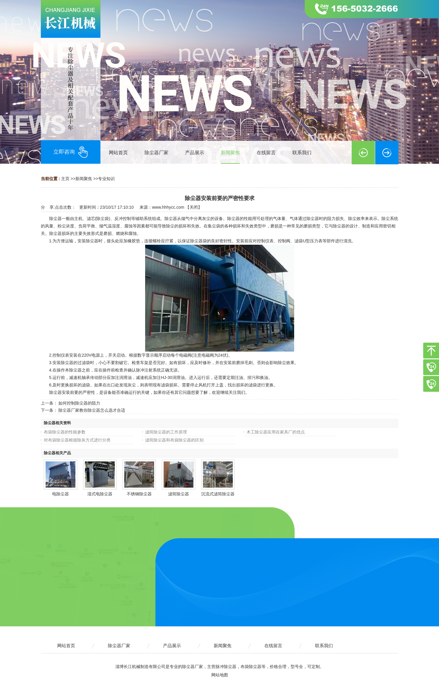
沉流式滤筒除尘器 (218, 493)
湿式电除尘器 (99, 493)
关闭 (194, 207)
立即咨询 (70, 152)
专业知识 (106, 178)
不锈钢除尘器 (139, 493)
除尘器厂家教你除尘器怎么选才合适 (91, 410)
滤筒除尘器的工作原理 (166, 432)
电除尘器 (60, 493)
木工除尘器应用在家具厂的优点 (275, 432)
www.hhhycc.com (168, 207)
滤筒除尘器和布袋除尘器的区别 (174, 440)
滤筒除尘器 (178, 493)
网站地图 (219, 674)
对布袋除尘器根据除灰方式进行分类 (77, 440)
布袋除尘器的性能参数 (65, 432)
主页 (65, 178)
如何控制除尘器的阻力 (79, 403)
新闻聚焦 (83, 178)
